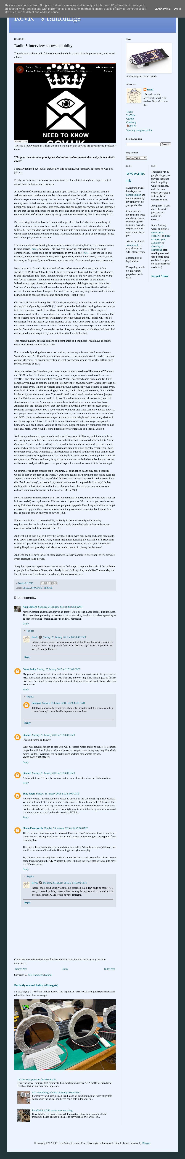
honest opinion (133, 195)
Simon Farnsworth (33, 828)
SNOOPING (37, 588)
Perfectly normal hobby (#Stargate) (36, 985)
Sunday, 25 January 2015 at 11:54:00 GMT (53, 773)
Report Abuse (159, 276)
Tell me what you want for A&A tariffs (36, 1079)
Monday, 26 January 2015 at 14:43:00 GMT (65, 883)
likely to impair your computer (160, 239)
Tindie (129, 112)
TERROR (48, 588)
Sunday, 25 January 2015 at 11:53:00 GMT (53, 735)
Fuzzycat (36, 703)
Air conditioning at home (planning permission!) (56, 1092)
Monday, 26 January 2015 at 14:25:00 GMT (66, 828)
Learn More (162, 8)
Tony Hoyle (29, 793)
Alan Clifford (30, 607)
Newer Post (21, 969)
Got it (177, 8)
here (34, 248)
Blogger (146, 1143)
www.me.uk (132, 245)
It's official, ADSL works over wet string (52, 1110)
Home (65, 969)
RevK (35, 637)
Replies (30, 631)
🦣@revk (131, 126)
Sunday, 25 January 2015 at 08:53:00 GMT (64, 637)
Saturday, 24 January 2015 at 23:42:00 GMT (60, 607)
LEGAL (26, 588)
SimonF (27, 735)
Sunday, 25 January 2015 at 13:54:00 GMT (57, 793)
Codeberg (131, 122)
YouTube (130, 115)
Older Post (109, 969)
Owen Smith (29, 669)
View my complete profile (139, 130)
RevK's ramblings (47, 17)
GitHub (130, 118)
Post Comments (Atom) (40, 975)
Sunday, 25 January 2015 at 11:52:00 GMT (58, 669)
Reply (26, 623)
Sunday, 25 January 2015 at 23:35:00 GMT (63, 703)
